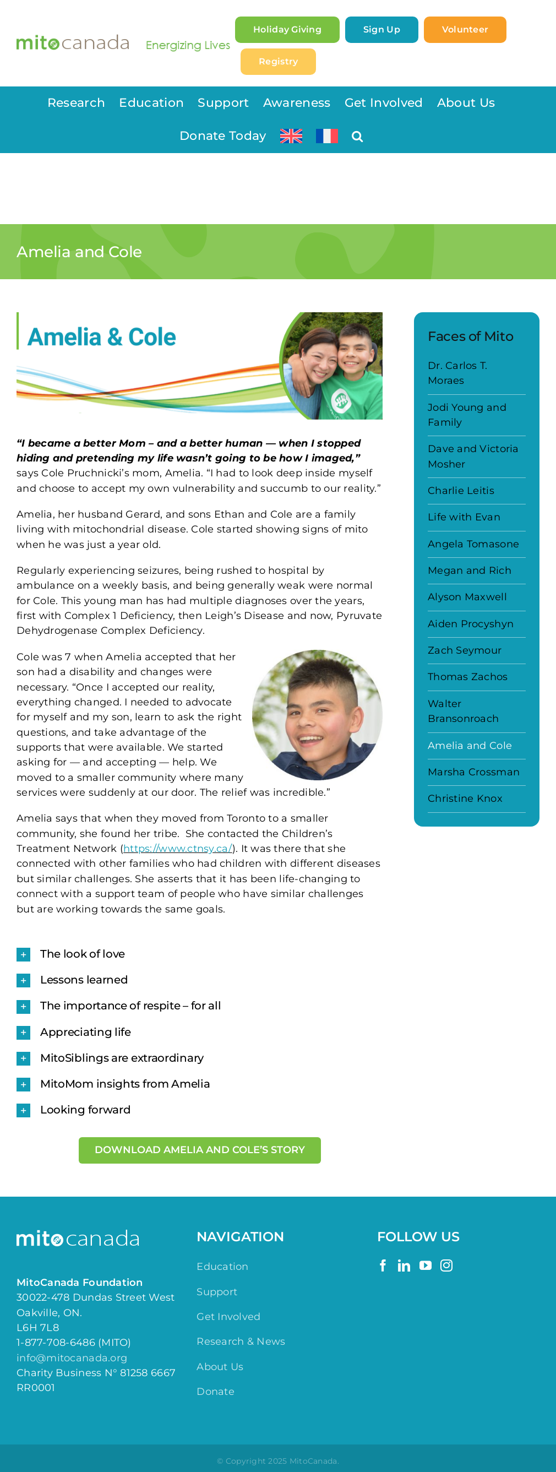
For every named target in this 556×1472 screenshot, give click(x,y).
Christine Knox (465, 798)
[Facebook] (383, 1265)
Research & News (241, 1341)
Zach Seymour (465, 650)
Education (222, 1267)
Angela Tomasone (473, 544)
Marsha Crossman (474, 772)
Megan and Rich (469, 570)
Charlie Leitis (461, 491)
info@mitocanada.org (72, 1358)
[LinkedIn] (404, 1265)
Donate (216, 1392)
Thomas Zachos (468, 677)
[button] (357, 136)
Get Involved (228, 1317)
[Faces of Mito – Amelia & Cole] (200, 366)
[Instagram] (446, 1265)
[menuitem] (291, 136)
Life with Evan (464, 517)
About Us (220, 1367)
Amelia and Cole (470, 746)
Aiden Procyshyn (471, 624)
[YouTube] (425, 1265)
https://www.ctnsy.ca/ (177, 849)
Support (217, 1292)
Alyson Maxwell (467, 597)
